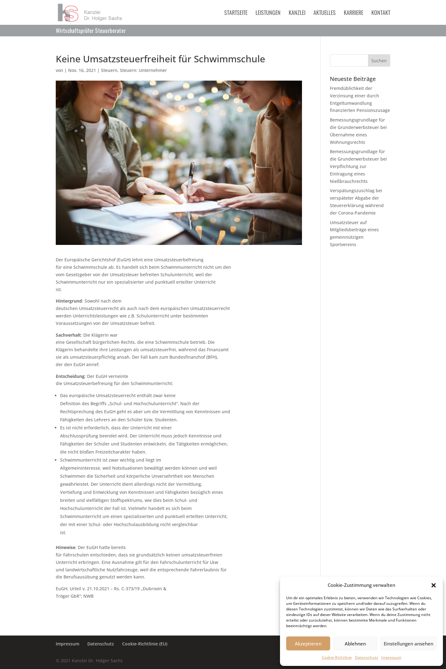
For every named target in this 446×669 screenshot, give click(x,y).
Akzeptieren (308, 643)
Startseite (235, 13)
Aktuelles (324, 13)
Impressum (391, 657)
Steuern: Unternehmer (143, 70)
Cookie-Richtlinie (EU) (144, 644)
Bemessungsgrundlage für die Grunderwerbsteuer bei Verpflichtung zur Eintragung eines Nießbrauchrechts (358, 166)
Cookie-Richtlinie (337, 657)
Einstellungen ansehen (408, 643)
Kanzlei (297, 13)
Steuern (109, 70)
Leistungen (268, 13)
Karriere (353, 13)
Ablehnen (355, 643)
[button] (434, 585)
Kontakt (380, 13)
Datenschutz (366, 657)
